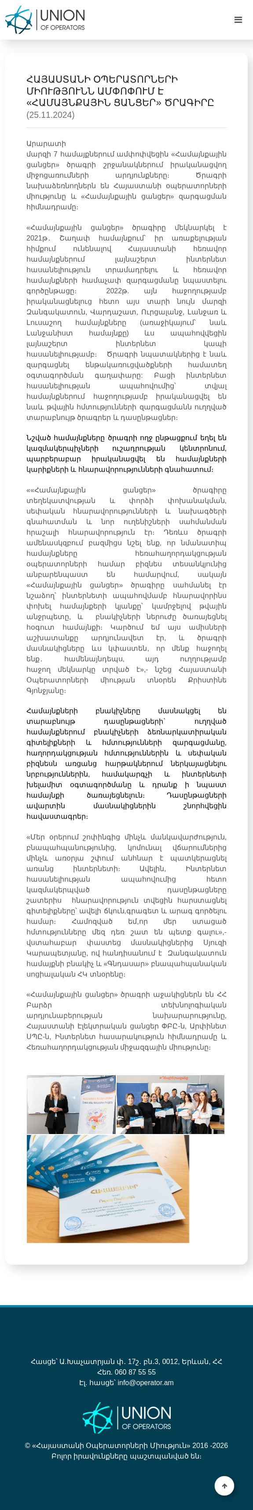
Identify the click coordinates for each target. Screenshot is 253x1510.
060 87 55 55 (135, 1372)
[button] (225, 1486)
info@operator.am (145, 1382)
